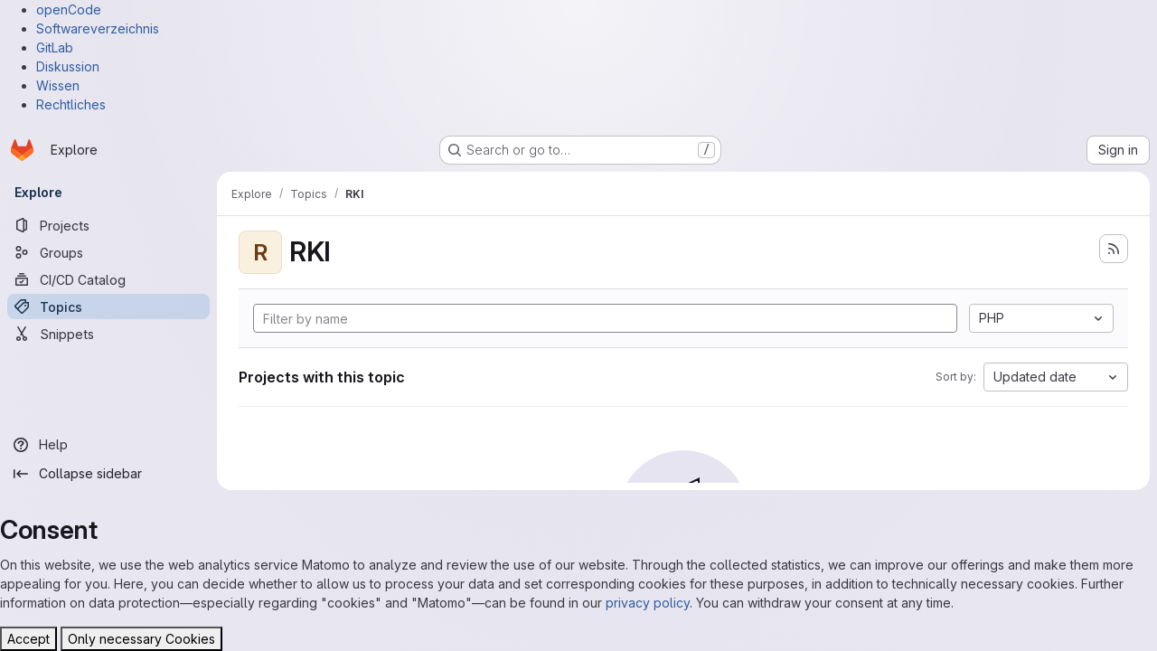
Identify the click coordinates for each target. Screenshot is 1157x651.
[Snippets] (108, 333)
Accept (28, 638)
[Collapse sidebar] (108, 473)
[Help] (108, 445)
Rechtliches (71, 104)
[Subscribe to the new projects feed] (1113, 248)
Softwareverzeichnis (97, 28)
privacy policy (648, 602)
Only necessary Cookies (141, 638)
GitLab (54, 47)
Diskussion (67, 66)
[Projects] (108, 225)
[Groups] (108, 252)
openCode (68, 9)
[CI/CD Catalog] (108, 279)
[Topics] (108, 306)
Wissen (58, 85)
